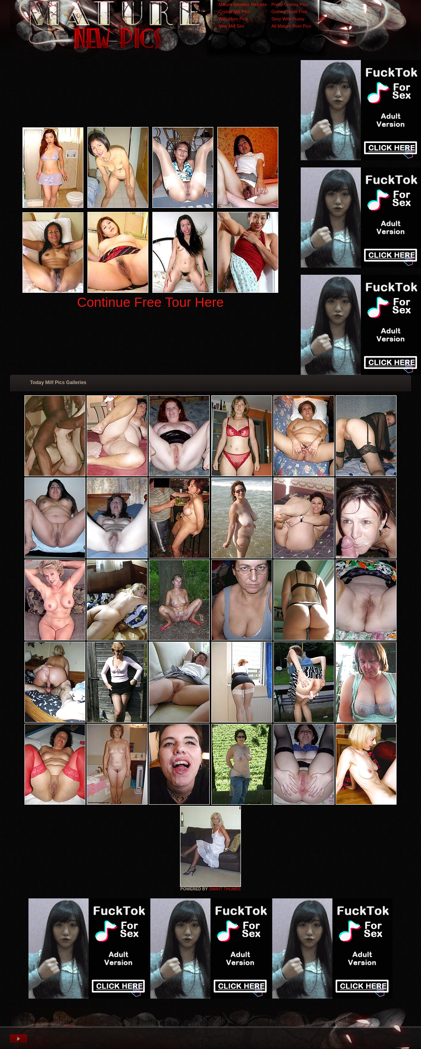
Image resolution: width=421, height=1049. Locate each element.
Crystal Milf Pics (234, 11)
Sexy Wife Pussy (288, 18)
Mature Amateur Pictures (243, 4)
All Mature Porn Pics (291, 26)
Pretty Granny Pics (289, 4)
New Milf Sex (231, 26)
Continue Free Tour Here (150, 302)
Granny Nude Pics (289, 11)
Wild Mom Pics (233, 18)
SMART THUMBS (225, 889)
